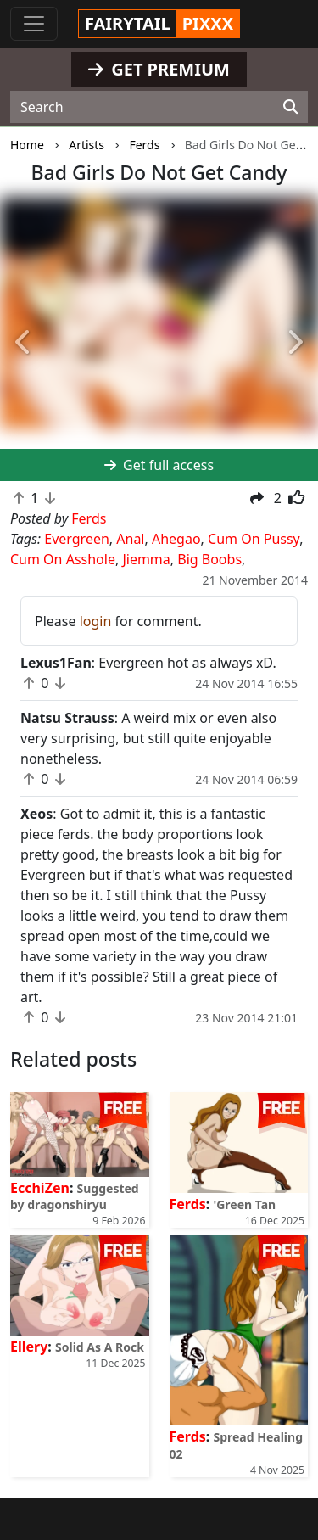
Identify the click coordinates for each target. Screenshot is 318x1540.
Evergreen (76, 538)
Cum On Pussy (253, 538)
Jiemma (146, 559)
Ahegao (176, 538)
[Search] (290, 107)
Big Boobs (209, 559)
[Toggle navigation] (34, 24)
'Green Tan (244, 1204)
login (96, 621)
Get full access (159, 465)
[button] (23, 343)
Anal (130, 538)
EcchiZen (40, 1188)
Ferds (188, 1204)
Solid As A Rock (99, 1347)
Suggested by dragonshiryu (74, 1196)
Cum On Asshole (62, 559)
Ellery (28, 1346)
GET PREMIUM (159, 69)
